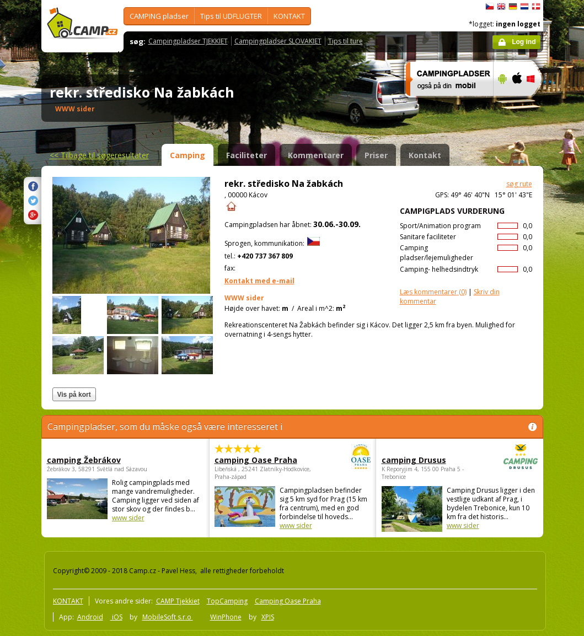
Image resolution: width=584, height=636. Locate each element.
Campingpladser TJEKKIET (188, 41)
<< (99, 155)
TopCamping (227, 601)
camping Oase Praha (262, 460)
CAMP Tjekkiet (178, 601)
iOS (116, 617)
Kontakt (425, 155)
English (501, 6)
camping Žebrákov (84, 460)
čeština (489, 6)
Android (90, 617)
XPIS (267, 617)
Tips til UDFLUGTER (231, 16)
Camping (187, 155)
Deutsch (512, 6)
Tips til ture (345, 41)
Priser (376, 155)
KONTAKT (289, 16)
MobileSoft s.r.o (167, 617)
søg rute (519, 183)
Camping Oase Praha (288, 601)
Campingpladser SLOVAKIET (278, 41)
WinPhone (226, 617)
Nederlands (524, 6)
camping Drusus (429, 460)
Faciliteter (246, 155)
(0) (433, 292)
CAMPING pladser (159, 16)
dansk (536, 6)
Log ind (523, 42)
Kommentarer (316, 155)
